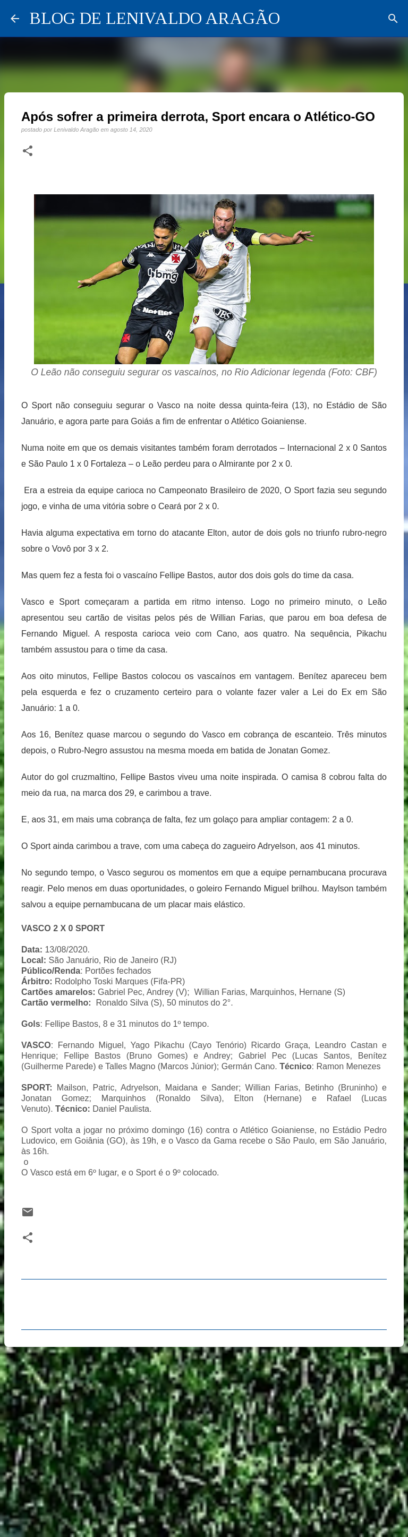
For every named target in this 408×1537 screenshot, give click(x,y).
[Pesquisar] (393, 18)
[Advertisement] (204, 1437)
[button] (27, 151)
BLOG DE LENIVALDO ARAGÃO (155, 18)
